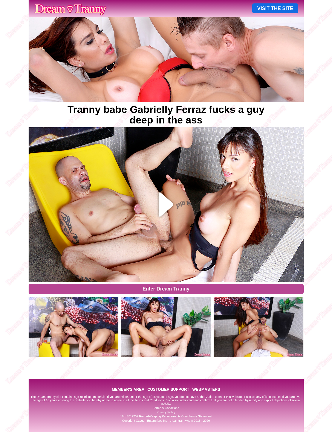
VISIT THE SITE (275, 8)
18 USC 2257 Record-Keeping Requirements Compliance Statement (166, 416)
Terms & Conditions (166, 408)
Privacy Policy (166, 412)
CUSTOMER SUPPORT (168, 389)
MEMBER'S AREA (128, 389)
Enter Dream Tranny (166, 289)
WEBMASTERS (206, 389)
